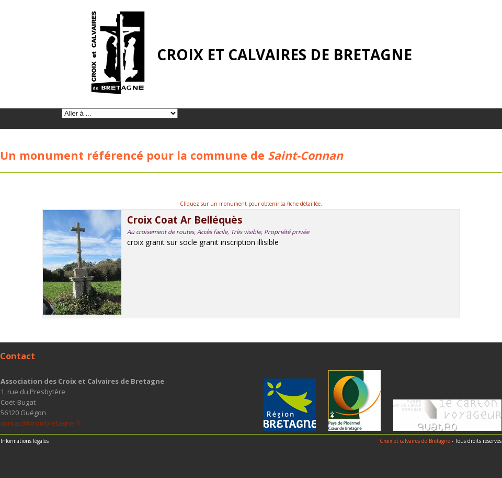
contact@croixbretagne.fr (41, 423)
